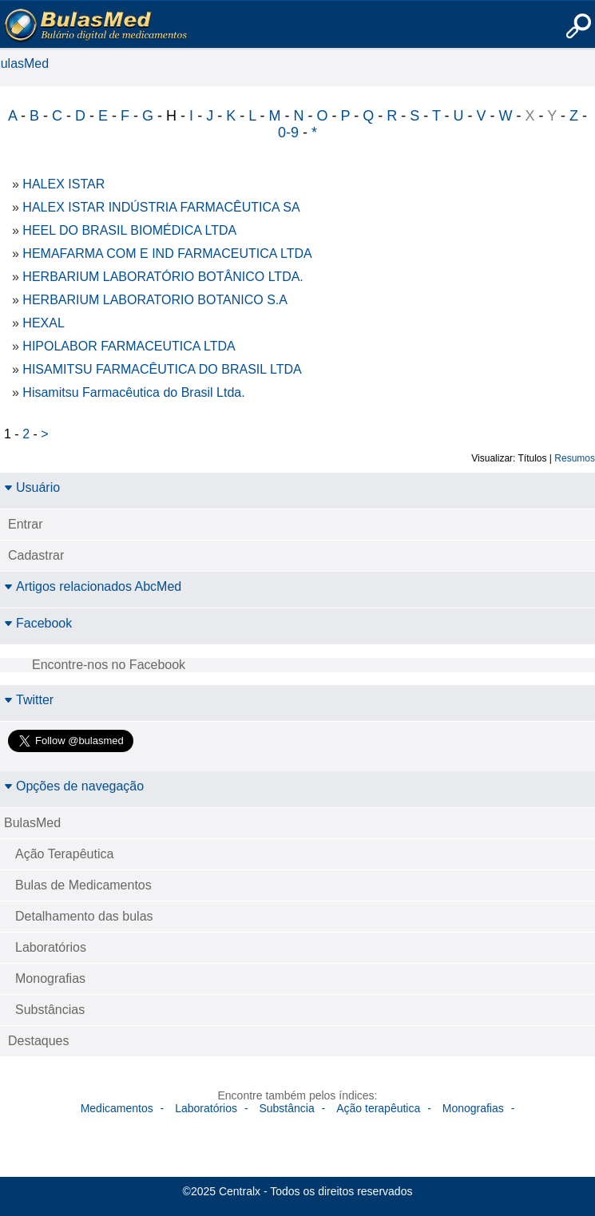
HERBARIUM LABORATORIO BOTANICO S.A (155, 300)
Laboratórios (50, 947)
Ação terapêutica (378, 1108)
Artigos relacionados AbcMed (92, 586)
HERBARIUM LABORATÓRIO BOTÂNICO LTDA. (162, 276)
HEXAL (43, 323)
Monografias (50, 978)
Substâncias (50, 1009)
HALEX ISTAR (63, 184)
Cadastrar (36, 555)
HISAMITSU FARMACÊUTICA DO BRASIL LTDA (161, 369)
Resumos (574, 458)
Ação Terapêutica (64, 854)
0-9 (288, 133)
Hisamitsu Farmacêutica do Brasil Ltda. (133, 392)
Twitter (29, 700)
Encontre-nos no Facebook (108, 664)
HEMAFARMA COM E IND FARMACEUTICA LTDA (166, 253)
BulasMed (32, 823)
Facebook (38, 623)
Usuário (32, 487)
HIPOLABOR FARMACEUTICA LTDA (128, 346)
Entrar (25, 524)
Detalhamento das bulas (84, 916)
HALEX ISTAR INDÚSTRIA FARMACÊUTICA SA (160, 207)
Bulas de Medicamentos (83, 885)
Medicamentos (117, 1108)
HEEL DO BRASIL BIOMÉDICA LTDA (129, 230)
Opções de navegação (74, 786)
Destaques (38, 1041)
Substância (286, 1108)
